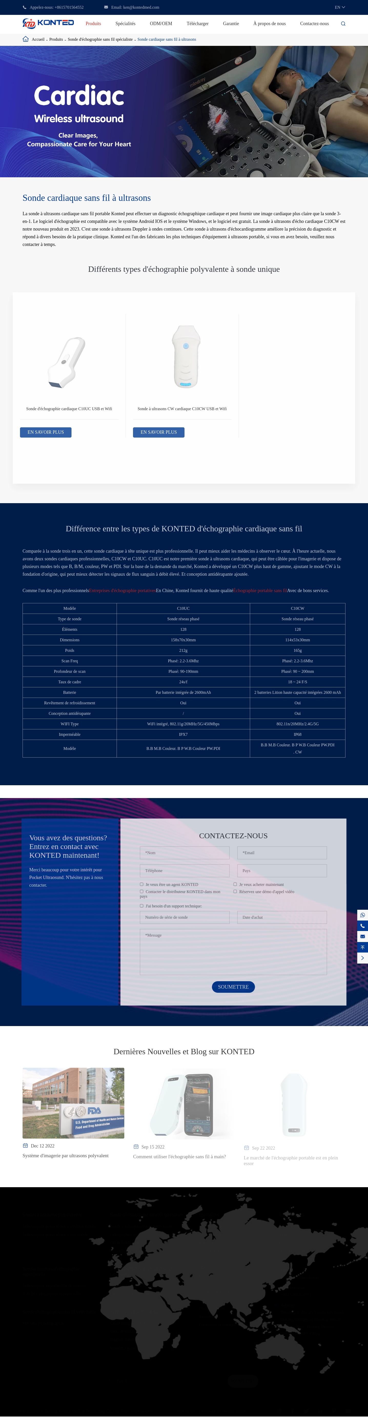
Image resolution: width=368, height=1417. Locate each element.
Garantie (231, 23)
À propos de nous (269, 23)
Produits (93, 23)
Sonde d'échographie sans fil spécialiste (100, 39)
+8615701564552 (69, 7)
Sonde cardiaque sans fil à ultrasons (167, 39)
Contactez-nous (314, 23)
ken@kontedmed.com (141, 7)
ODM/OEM (161, 23)
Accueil (38, 39)
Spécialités (126, 23)
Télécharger (198, 23)
